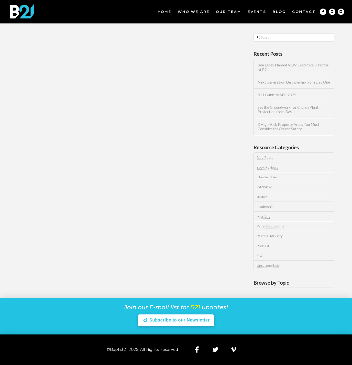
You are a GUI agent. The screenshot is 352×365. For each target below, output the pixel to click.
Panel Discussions (270, 226)
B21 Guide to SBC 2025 (277, 95)
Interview (264, 187)
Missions (263, 216)
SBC (260, 256)
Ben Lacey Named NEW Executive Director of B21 (293, 67)
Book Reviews (267, 167)
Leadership (265, 206)
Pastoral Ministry (270, 236)
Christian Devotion (271, 177)
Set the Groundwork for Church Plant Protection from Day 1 (288, 109)
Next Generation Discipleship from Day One (294, 82)
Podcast (263, 246)
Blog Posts (265, 157)
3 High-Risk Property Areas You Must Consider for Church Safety (288, 126)
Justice (262, 197)
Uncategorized (268, 265)
